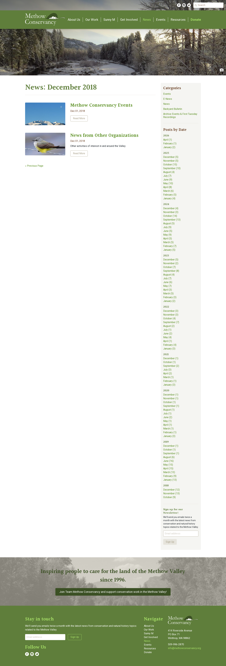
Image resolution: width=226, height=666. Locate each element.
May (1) (167, 421)
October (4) (169, 318)
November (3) (170, 212)
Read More (79, 118)
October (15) (170, 164)
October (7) (169, 267)
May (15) (168, 464)
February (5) (169, 194)
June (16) (168, 460)
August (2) (169, 326)
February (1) (169, 143)
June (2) (167, 333)
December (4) (170, 208)
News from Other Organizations (104, 135)
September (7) (171, 322)
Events (160, 20)
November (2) (170, 263)
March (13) (169, 472)
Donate (196, 20)
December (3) (170, 310)
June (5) (167, 230)
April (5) (167, 238)
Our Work (91, 20)
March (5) (168, 242)
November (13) (171, 493)
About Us (74, 20)
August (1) (169, 409)
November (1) (170, 398)
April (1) (167, 139)
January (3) (169, 348)
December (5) (170, 157)
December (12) (171, 489)
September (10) (171, 168)
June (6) (167, 282)
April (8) (167, 187)
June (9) (167, 179)
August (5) (169, 223)
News (147, 20)
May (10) (168, 183)
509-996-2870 (176, 644)
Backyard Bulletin (172, 108)
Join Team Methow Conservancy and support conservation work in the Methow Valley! (113, 591)
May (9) (167, 234)
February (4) (169, 344)
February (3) (169, 297)
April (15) (168, 468)
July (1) (167, 329)
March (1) (168, 377)
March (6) (168, 190)
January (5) (169, 249)
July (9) (167, 227)
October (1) (169, 362)
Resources (178, 20)
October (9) (169, 497)
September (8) (171, 270)
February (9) (169, 476)
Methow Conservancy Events (101, 105)
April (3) (167, 289)
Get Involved (129, 20)
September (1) (171, 405)
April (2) (167, 373)
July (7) (167, 175)
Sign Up (170, 541)
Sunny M (109, 20)
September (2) (171, 365)
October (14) (170, 215)
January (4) (169, 198)
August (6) (169, 457)
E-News (167, 98)
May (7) (167, 285)
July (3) (167, 369)
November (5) (170, 160)
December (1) (170, 358)
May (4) (167, 337)
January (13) (170, 479)
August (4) (169, 172)
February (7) (169, 246)
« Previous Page (34, 165)
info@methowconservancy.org (184, 648)
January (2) (169, 147)
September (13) (171, 219)
